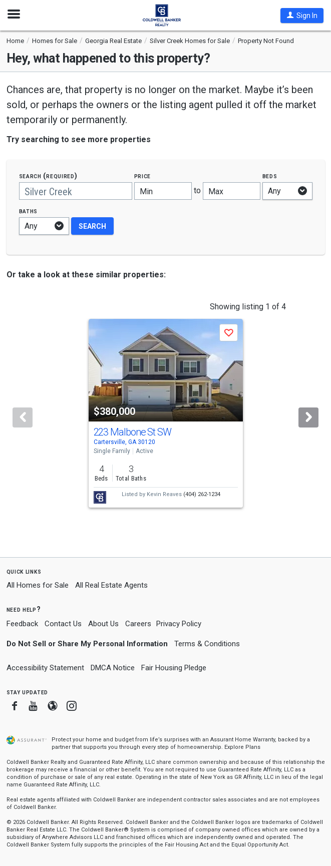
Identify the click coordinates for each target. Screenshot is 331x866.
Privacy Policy (178, 623)
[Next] (308, 417)
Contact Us (63, 623)
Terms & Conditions (207, 643)
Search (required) (48, 176)
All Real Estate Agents (111, 585)
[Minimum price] (163, 191)
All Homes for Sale (38, 585)
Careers (138, 623)
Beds (269, 176)
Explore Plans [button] (242, 747)
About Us (103, 623)
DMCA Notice (113, 667)
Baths (28, 211)
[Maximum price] (231, 191)
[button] (301, 15)
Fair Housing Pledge (173, 667)
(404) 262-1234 (201, 494)
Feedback (22, 624)
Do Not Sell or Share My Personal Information (87, 643)
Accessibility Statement (45, 667)
